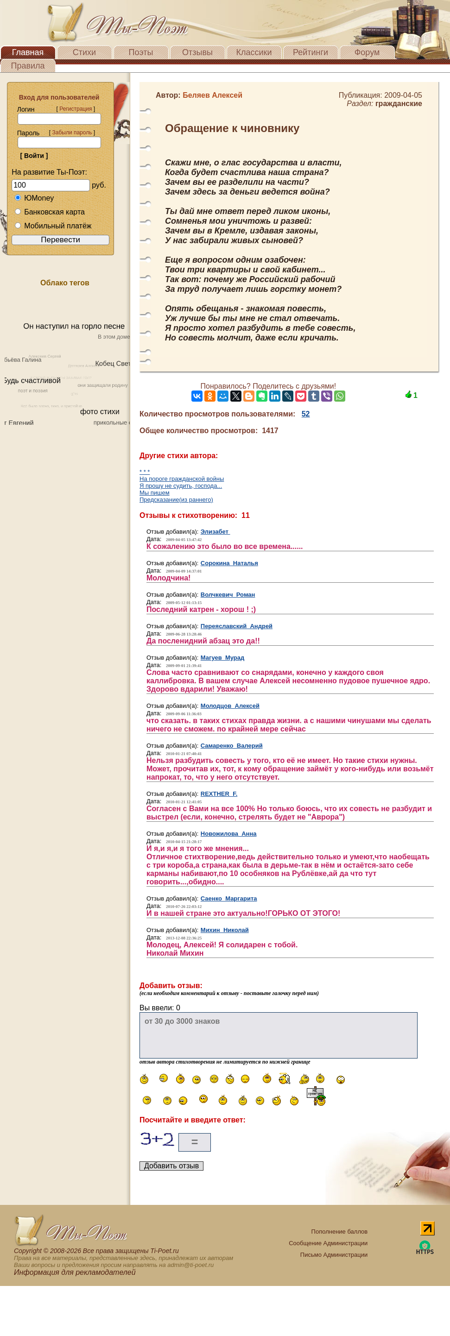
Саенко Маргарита (229, 898)
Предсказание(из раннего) (176, 499)
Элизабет (215, 531)
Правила (27, 65)
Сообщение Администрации (328, 1243)
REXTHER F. (219, 793)
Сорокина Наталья (229, 563)
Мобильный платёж (52, 226)
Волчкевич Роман (228, 594)
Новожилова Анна (229, 833)
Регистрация (75, 109)
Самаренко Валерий (232, 745)
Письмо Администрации (334, 1254)
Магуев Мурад (222, 657)
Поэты (141, 52)
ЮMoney (34, 198)
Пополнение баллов (339, 1231)
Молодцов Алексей (230, 705)
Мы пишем (154, 492)
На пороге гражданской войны (181, 478)
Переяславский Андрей (237, 626)
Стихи (84, 52)
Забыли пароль (72, 132)
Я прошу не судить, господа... (180, 485)
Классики (254, 52)
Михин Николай (225, 929)
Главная (28, 52)
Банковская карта (49, 212)
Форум (367, 52)
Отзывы (197, 52)
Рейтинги (310, 52)
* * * (144, 471)
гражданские (398, 103)
